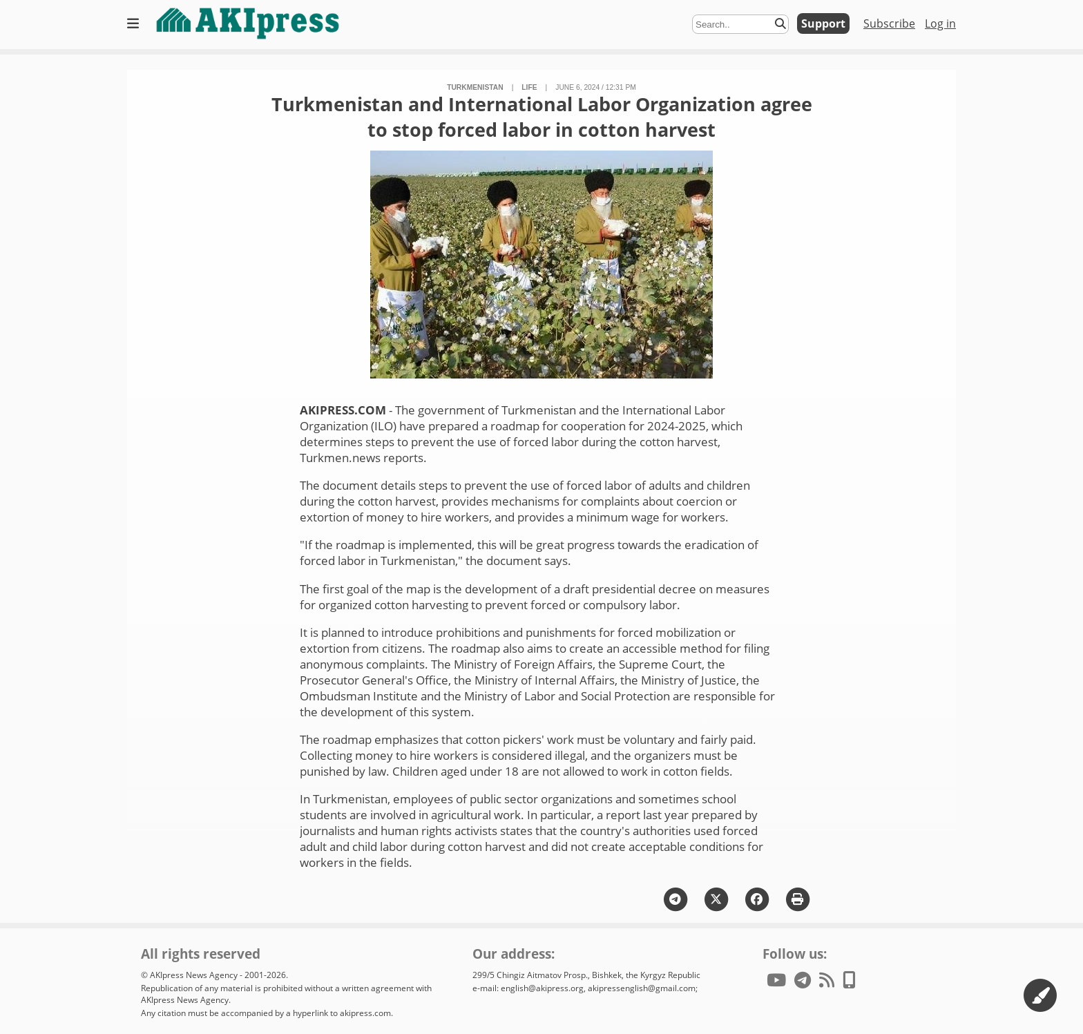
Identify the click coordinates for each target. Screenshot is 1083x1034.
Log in (940, 23)
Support (823, 23)
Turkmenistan (475, 87)
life (529, 87)
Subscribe (889, 23)
